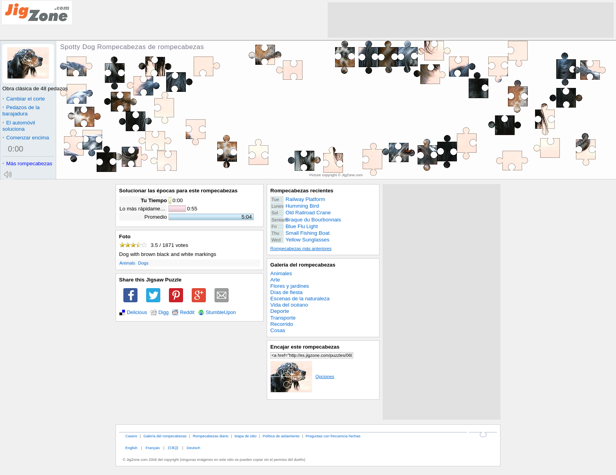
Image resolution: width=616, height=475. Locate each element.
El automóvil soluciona (18, 126)
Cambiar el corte (23, 99)
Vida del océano (289, 305)
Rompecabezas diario (211, 436)
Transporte (282, 318)
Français (153, 448)
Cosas (277, 330)
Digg (163, 312)
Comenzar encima (25, 138)
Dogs (143, 263)
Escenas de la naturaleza (300, 298)
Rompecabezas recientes (302, 191)
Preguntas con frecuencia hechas (333, 436)
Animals (127, 263)
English (131, 448)
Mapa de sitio (246, 436)
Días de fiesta (286, 292)
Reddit (187, 312)
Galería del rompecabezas (303, 265)
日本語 (173, 448)
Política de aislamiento (281, 436)
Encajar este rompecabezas (304, 347)
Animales (281, 273)
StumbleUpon (221, 312)
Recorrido (281, 324)
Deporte (279, 311)
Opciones (302, 376)
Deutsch (193, 448)
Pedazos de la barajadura (21, 110)
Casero (131, 436)
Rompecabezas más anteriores (301, 248)
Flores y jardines (289, 286)
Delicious (137, 312)
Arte (275, 280)
